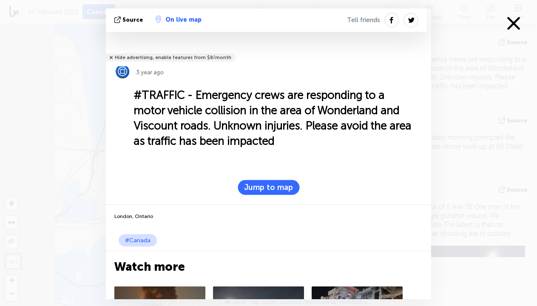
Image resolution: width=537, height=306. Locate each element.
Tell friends (363, 20)
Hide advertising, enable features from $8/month (173, 57)
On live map (179, 19)
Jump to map (268, 187)
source (129, 20)
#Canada (138, 240)
